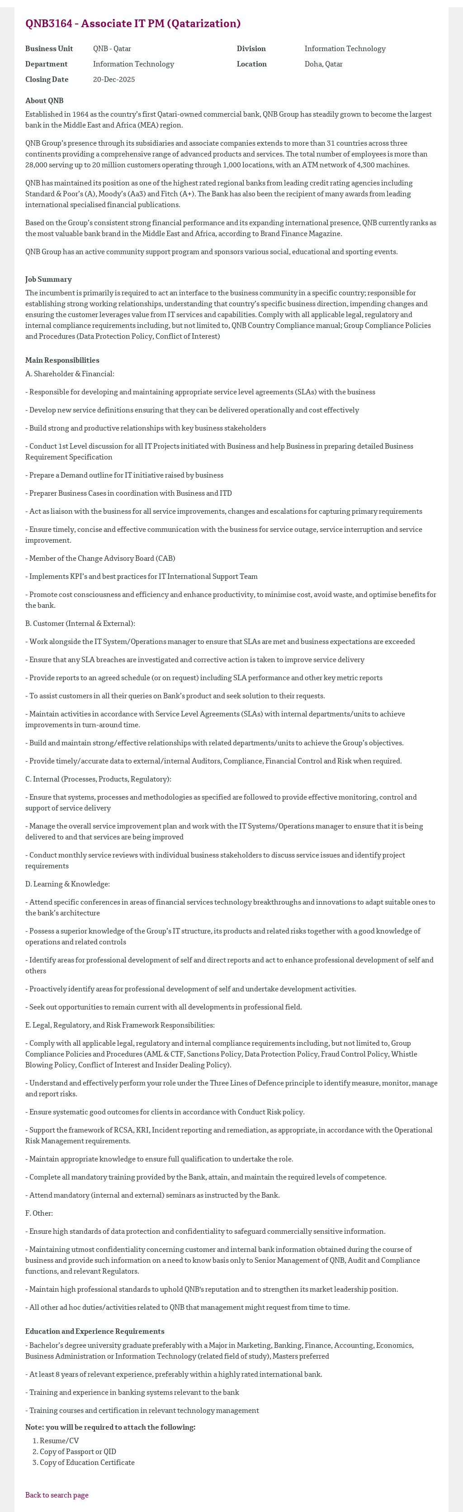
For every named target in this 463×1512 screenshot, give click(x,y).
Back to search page (57, 1495)
